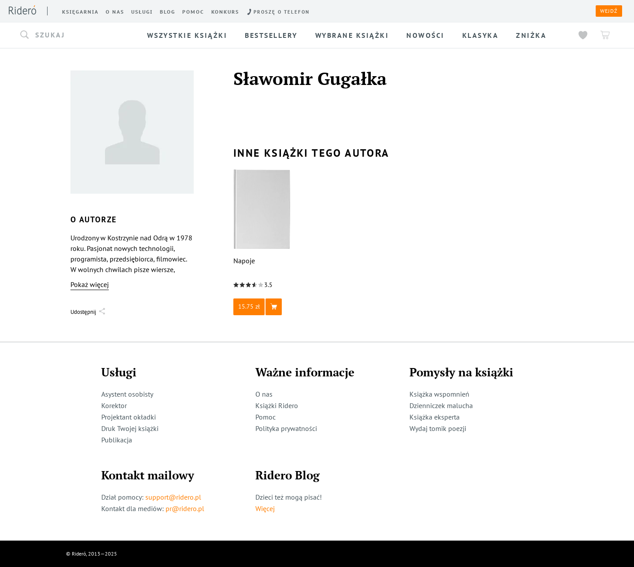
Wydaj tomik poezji (437, 428)
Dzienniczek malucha (441, 405)
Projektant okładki (128, 416)
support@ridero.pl (173, 497)
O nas (264, 394)
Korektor (114, 405)
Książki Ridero (276, 405)
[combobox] (77, 35)
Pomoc (265, 416)
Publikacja (116, 439)
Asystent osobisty (127, 394)
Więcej (265, 508)
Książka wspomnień (439, 394)
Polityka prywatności (286, 428)
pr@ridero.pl (185, 508)
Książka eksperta (434, 416)
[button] (77, 35)
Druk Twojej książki (129, 428)
